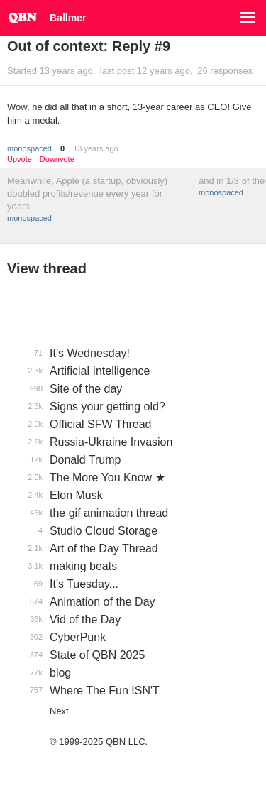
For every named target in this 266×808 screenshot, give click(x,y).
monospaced (29, 148)
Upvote (19, 159)
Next (59, 711)
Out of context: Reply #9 (88, 46)
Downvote (57, 159)
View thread (47, 268)
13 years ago (95, 148)
